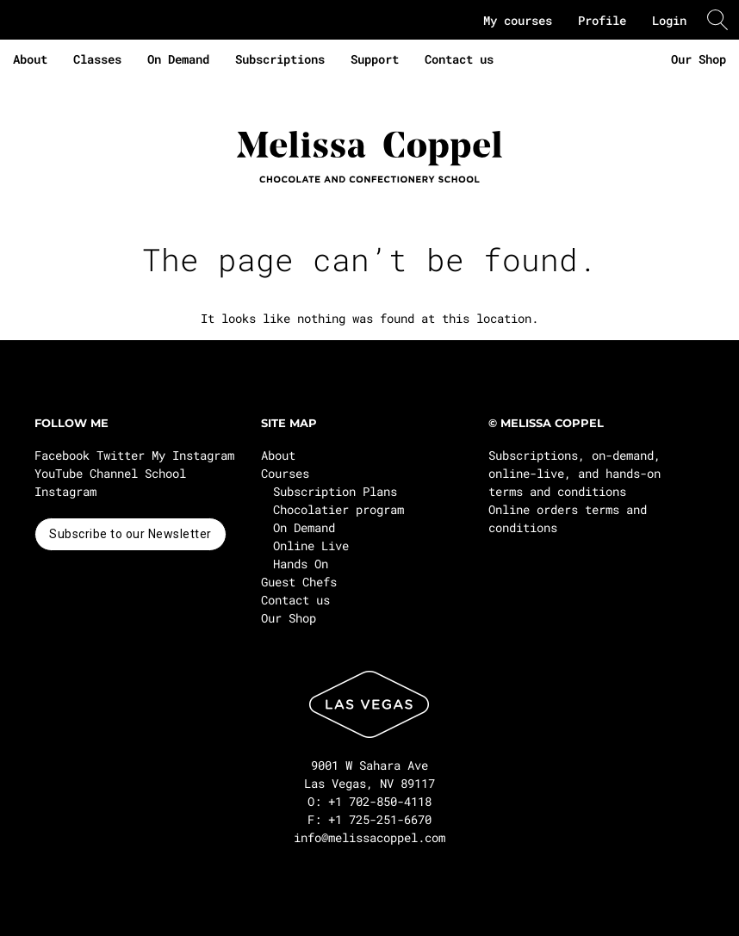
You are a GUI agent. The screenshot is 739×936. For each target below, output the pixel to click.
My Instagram (193, 455)
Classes (97, 59)
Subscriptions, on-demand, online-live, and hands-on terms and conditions (574, 473)
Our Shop (698, 59)
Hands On (300, 563)
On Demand (178, 59)
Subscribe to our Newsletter (130, 534)
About (30, 59)
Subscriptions (280, 59)
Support (375, 59)
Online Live (311, 545)
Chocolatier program (338, 509)
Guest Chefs (299, 581)
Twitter (120, 455)
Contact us (459, 59)
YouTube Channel (86, 473)
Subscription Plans (335, 491)
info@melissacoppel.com (369, 837)
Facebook (62, 455)
